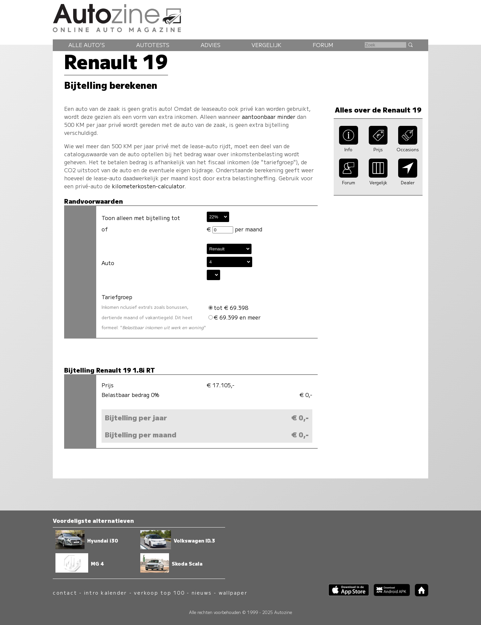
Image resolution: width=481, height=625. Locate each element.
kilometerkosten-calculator (148, 186)
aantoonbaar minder (268, 117)
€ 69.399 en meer (234, 317)
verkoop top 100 (159, 592)
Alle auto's (86, 45)
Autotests (152, 45)
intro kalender (105, 592)
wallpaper (233, 592)
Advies (210, 45)
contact (65, 592)
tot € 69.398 (228, 307)
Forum (323, 45)
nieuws (202, 592)
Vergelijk (266, 45)
